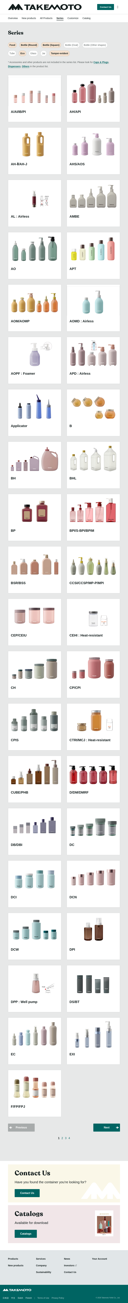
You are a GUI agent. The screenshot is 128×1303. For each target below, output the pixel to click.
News (67, 1258)
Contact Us (105, 7)
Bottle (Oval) (71, 45)
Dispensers (14, 66)
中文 (13, 1298)
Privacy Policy (58, 1298)
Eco (22, 53)
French (29, 1298)
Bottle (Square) (51, 45)
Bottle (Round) (29, 45)
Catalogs (26, 1233)
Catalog (86, 18)
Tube (12, 53)
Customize (73, 18)
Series (60, 18)
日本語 (6, 1298)
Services (41, 1258)
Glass (33, 53)
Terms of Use (43, 1298)
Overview (13, 18)
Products (13, 1258)
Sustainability (43, 1272)
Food (12, 45)
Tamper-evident (59, 53)
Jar (43, 53)
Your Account (99, 1258)
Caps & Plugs (101, 62)
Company (41, 1265)
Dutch (20, 1298)
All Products (46, 18)
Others (25, 66)
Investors (69, 1265)
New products (29, 18)
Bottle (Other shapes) (95, 45)
